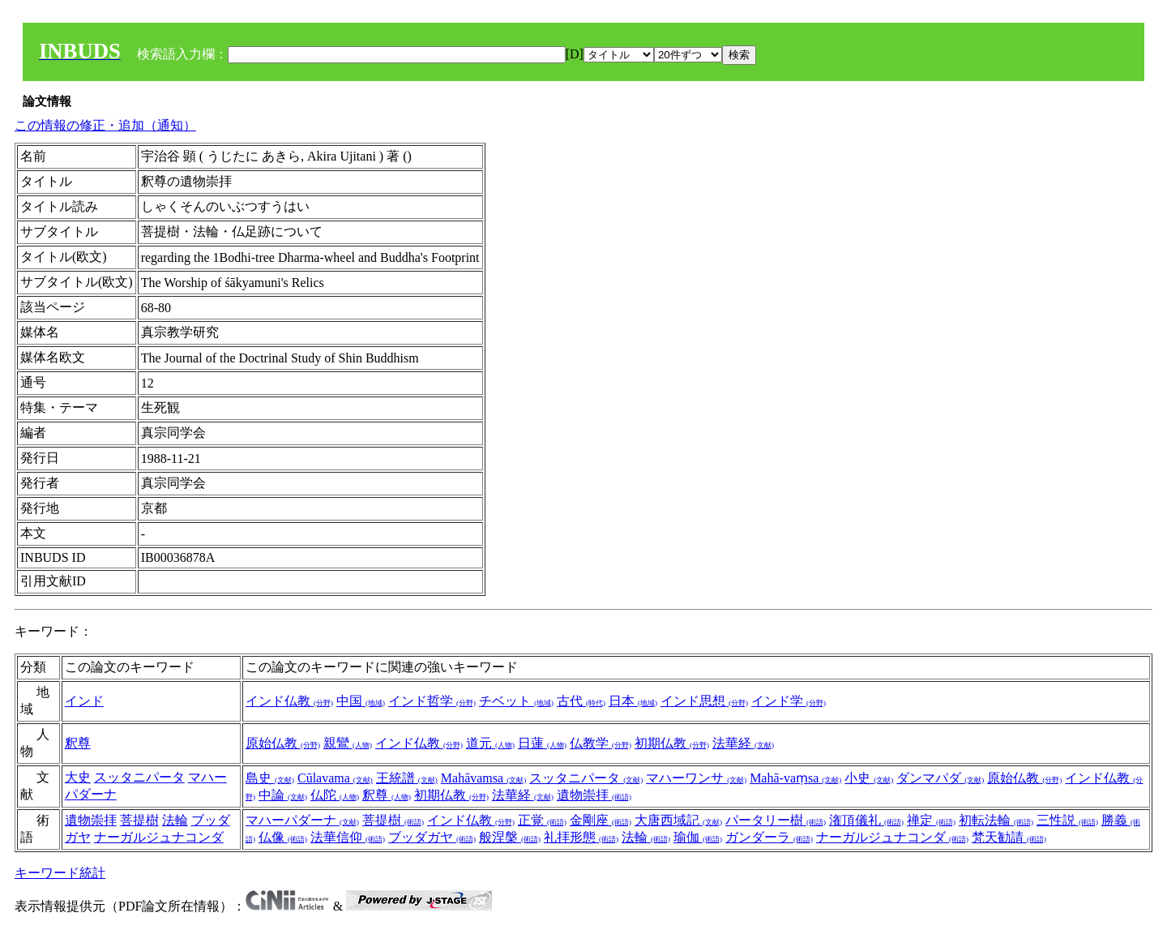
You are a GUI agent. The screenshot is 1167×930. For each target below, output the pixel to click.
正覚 (542, 820)
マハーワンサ (696, 778)
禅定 (931, 820)
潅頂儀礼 (866, 820)
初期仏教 (672, 743)
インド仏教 (289, 701)
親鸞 (347, 743)
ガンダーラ (769, 837)
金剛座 (600, 820)
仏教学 (600, 743)
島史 (270, 778)
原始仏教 (283, 743)
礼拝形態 (581, 837)
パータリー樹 (775, 820)
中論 (283, 795)
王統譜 (407, 778)
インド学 (788, 701)
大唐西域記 (678, 820)
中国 (360, 701)
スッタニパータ (139, 777)
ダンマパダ (940, 778)
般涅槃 (510, 837)
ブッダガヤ (432, 837)
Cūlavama (335, 778)
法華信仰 (347, 837)
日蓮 (542, 743)
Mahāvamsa (483, 778)
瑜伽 (697, 837)
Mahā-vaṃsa (795, 778)
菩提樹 (139, 820)
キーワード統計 (60, 873)
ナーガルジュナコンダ (159, 837)
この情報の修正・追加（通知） (105, 125)
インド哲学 (432, 701)
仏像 (283, 837)
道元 (490, 743)
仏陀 (334, 795)
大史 (78, 777)
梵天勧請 (1009, 837)
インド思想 (704, 701)
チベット (516, 701)
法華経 (743, 743)
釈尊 (78, 743)
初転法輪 (996, 820)
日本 (633, 701)
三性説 (1067, 820)
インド (84, 701)
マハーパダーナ (302, 820)
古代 (581, 701)
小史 (868, 778)
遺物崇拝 (594, 795)
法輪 (175, 820)
